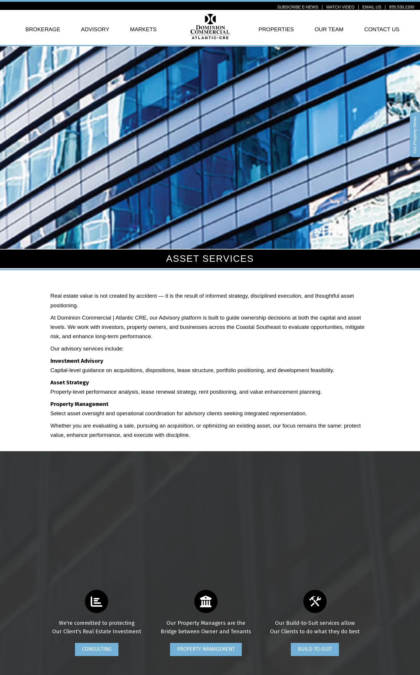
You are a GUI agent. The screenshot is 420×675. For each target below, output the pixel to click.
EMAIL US (372, 7)
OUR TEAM (329, 29)
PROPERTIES (276, 29)
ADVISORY (95, 29)
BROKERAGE (42, 29)
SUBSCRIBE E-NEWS (297, 7)
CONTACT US (382, 29)
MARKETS (143, 29)
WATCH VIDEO (340, 7)
